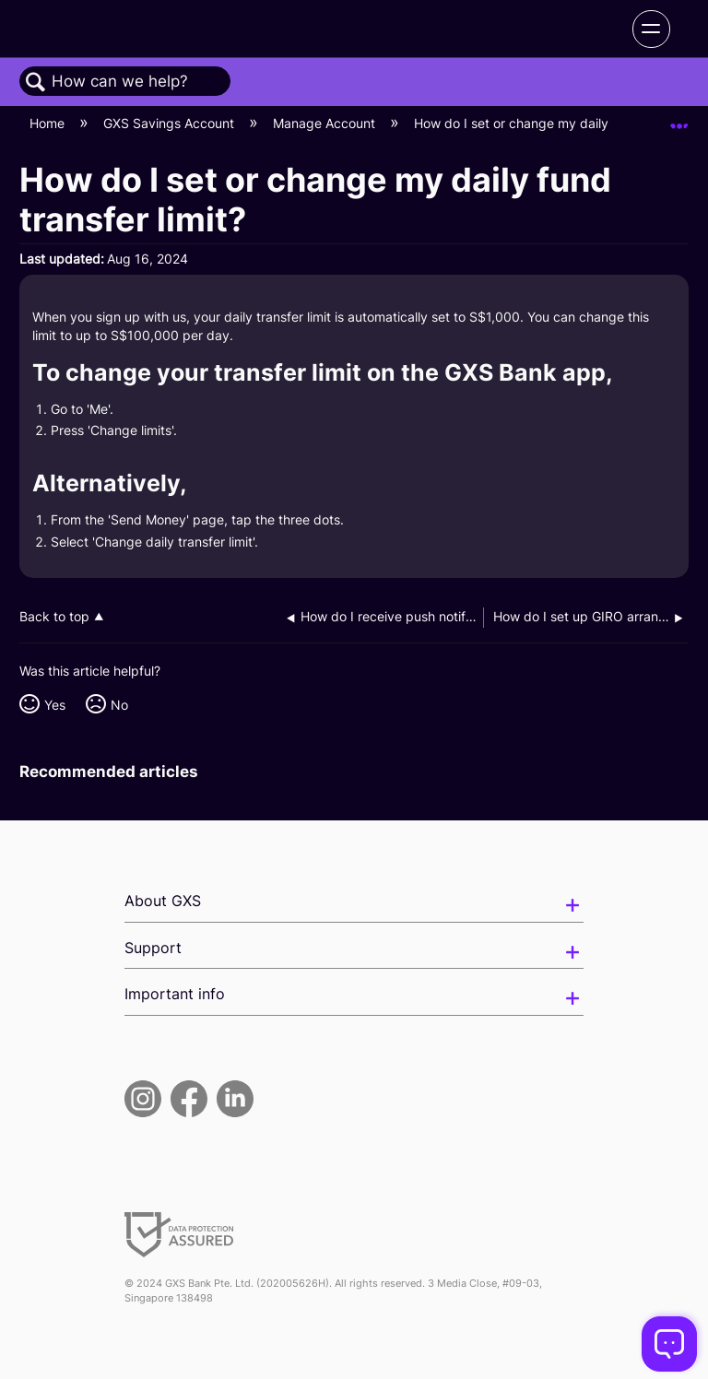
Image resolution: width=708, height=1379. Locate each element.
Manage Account (326, 123)
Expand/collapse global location (679, 118)
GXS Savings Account (170, 123)
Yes (54, 705)
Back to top (54, 616)
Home (49, 123)
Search (36, 82)
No (119, 705)
